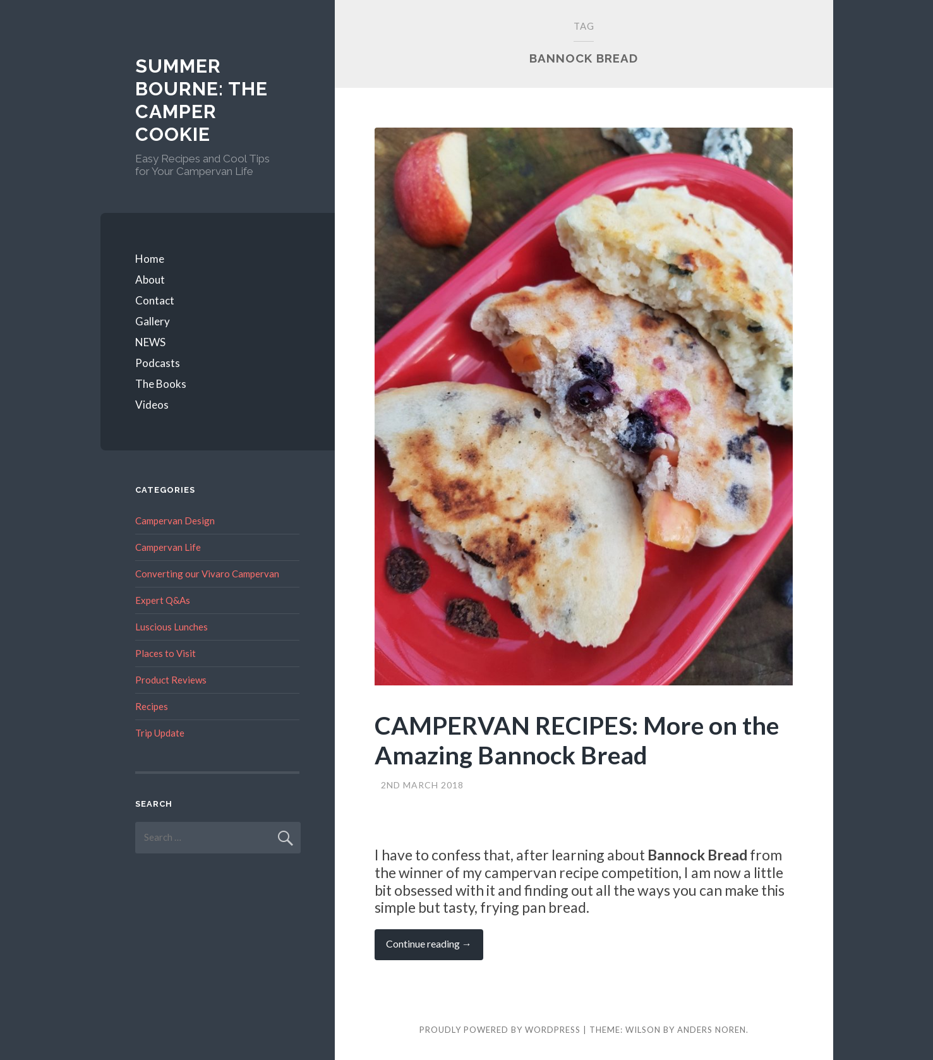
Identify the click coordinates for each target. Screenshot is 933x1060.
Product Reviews (171, 679)
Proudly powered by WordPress (500, 1030)
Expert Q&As (162, 600)
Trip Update (159, 732)
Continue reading (434, 948)
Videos (152, 404)
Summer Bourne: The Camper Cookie (201, 100)
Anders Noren (711, 1030)
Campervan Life (168, 547)
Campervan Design (175, 520)
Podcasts (157, 363)
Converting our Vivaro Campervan (207, 573)
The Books (160, 383)
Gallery (152, 321)
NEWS (150, 342)
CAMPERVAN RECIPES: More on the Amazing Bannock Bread (577, 740)
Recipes (151, 706)
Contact (154, 300)
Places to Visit (165, 653)
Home (149, 258)
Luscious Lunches (171, 626)
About (150, 279)
